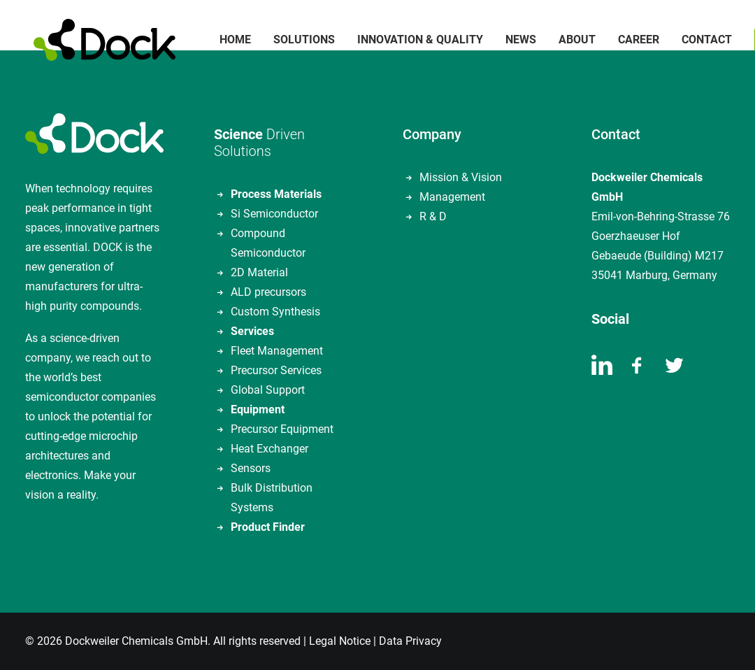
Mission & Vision (460, 177)
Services (252, 331)
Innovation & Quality (412, 39)
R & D (433, 216)
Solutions (295, 39)
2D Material (259, 272)
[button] (601, 371)
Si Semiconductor (274, 213)
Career (630, 39)
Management (452, 197)
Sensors (251, 468)
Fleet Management (277, 350)
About (568, 39)
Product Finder (268, 527)
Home (227, 39)
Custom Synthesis (275, 311)
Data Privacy (410, 641)
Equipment (258, 409)
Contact (698, 39)
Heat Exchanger (269, 448)
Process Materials (276, 194)
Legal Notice (340, 641)
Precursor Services (276, 370)
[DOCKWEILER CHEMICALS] (96, 40)
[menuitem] (226, 40)
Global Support (268, 390)
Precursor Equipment (282, 429)
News (512, 39)
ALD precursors (268, 292)
